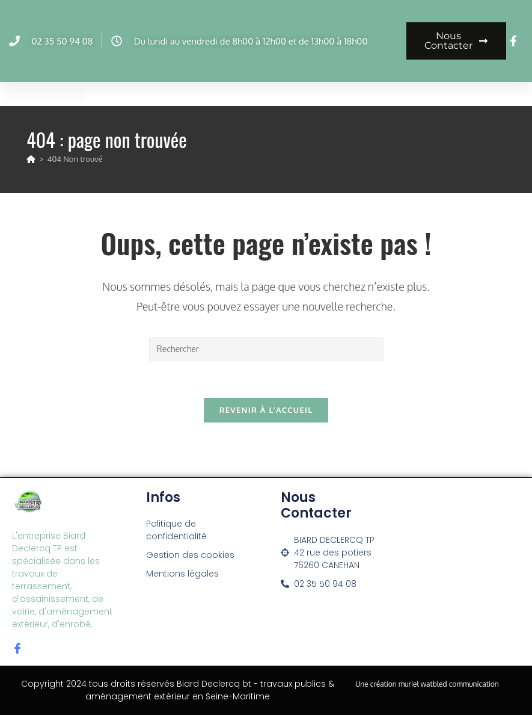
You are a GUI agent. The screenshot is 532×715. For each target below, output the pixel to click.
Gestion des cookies (190, 555)
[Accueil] (30, 159)
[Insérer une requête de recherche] (266, 349)
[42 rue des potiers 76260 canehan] (467, 563)
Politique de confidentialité (176, 530)
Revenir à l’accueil (266, 410)
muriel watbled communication (449, 684)
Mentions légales (182, 574)
